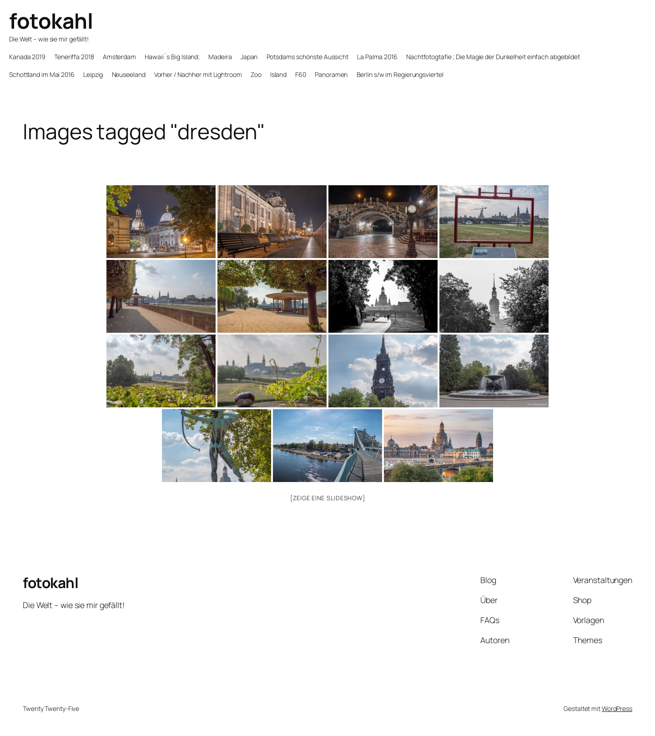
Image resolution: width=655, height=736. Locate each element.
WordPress (617, 708)
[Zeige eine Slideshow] (327, 498)
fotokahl (51, 20)
